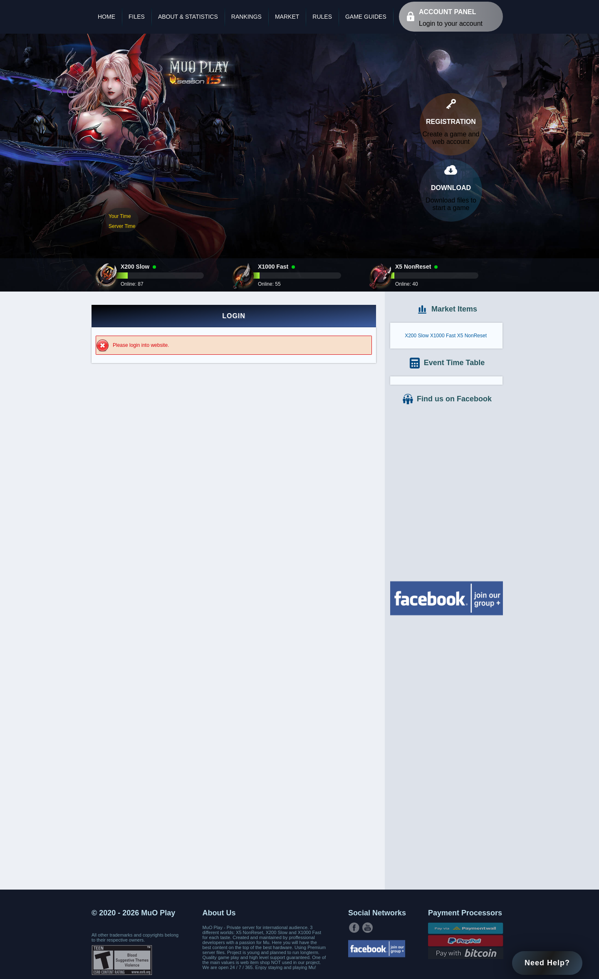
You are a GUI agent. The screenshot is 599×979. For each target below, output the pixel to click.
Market (287, 16)
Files (137, 16)
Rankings (246, 16)
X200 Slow (416, 336)
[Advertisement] (446, 751)
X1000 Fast (442, 336)
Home (106, 16)
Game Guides (365, 16)
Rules (322, 16)
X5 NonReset (472, 336)
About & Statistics (188, 16)
